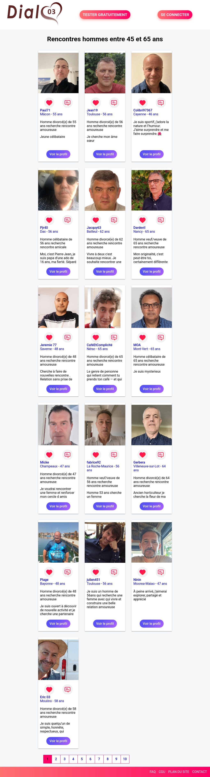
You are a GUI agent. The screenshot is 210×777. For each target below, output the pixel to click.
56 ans (108, 114)
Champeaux (49, 466)
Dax (43, 231)
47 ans (65, 466)
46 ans (153, 114)
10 (125, 759)
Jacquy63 (94, 228)
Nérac (91, 349)
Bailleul (92, 231)
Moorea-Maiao (144, 584)
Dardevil (139, 228)
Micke (44, 462)
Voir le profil (58, 154)
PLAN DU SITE (178, 772)
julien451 (93, 580)
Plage (44, 580)
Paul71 (45, 110)
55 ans (58, 114)
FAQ (153, 772)
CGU (162, 772)
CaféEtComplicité (99, 345)
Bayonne (46, 584)
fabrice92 (94, 462)
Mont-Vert (141, 349)
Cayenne (140, 114)
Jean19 (92, 110)
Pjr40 (44, 228)
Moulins (46, 701)
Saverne (46, 349)
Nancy (138, 231)
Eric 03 (45, 697)
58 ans (59, 701)
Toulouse (93, 114)
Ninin (137, 580)
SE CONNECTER (175, 14)
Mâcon (45, 114)
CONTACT (199, 772)
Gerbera (139, 462)
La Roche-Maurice (100, 466)
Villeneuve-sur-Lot (147, 466)
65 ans (150, 231)
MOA (137, 345)
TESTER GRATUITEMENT (105, 14)
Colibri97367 (143, 110)
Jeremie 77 (48, 345)
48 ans (59, 349)
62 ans (105, 231)
